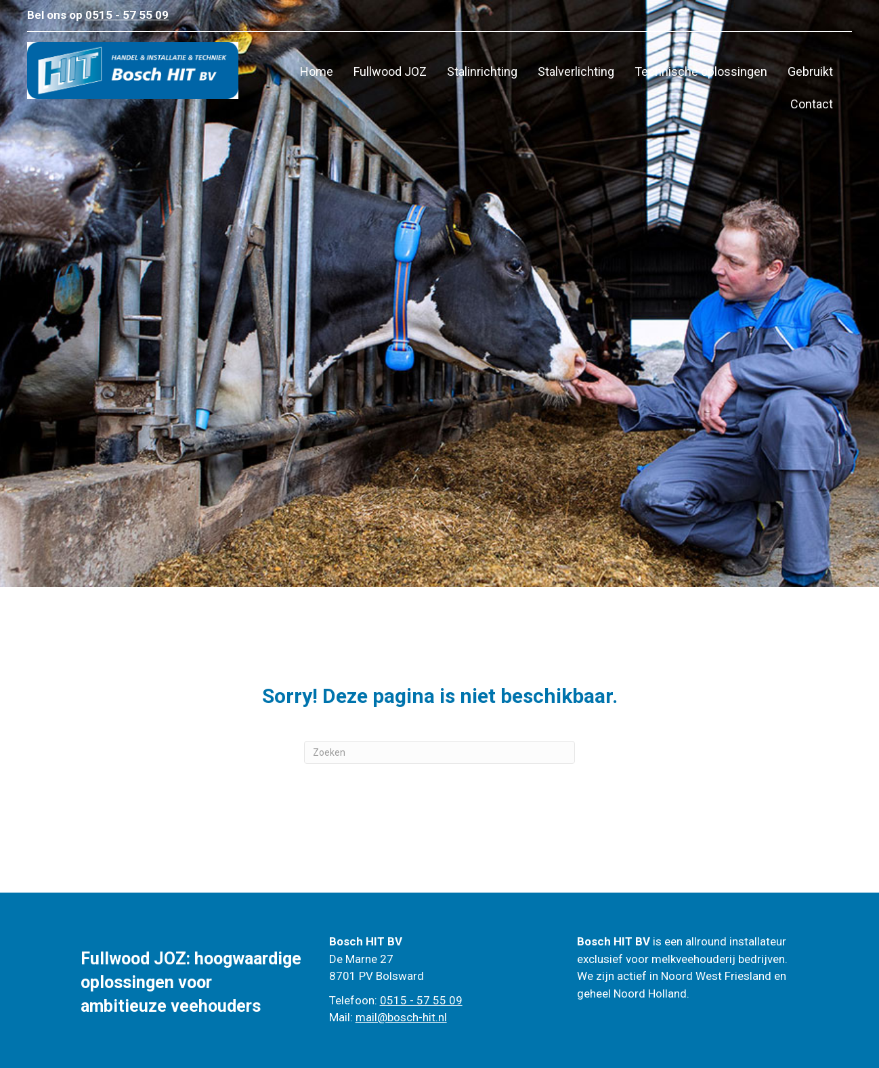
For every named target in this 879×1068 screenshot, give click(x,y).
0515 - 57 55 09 (421, 1000)
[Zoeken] (439, 752)
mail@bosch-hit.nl (401, 1017)
